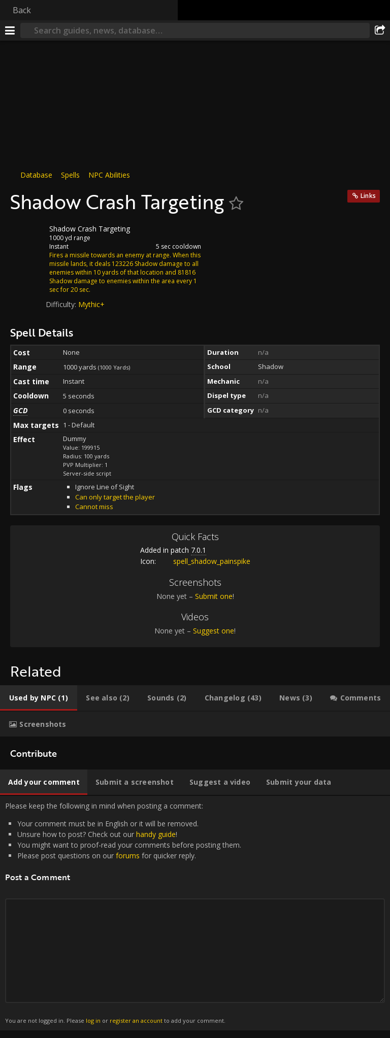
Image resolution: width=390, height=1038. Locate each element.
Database (36, 175)
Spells (70, 175)
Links (368, 195)
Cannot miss (94, 506)
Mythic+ (91, 304)
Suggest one (213, 630)
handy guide (156, 834)
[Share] (380, 30)
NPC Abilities (109, 175)
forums (128, 855)
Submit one (214, 596)
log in (93, 1020)
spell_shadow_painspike (204, 561)
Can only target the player (115, 496)
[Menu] (10, 30)
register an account (136, 1020)
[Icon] (27, 236)
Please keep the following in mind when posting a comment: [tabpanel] (195, 913)
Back (22, 10)
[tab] (38, 698)
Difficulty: (62, 304)
